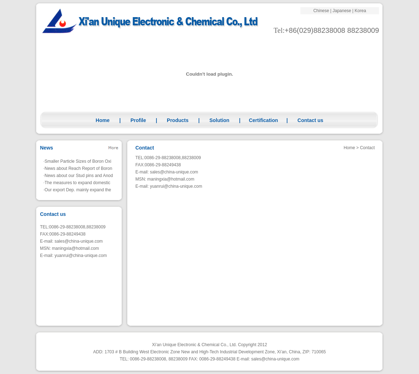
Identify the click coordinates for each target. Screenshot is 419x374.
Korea (360, 10)
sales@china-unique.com (79, 241)
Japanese (342, 10)
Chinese (321, 10)
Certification (263, 120)
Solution (219, 120)
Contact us (310, 120)
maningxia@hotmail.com (75, 248)
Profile (138, 120)
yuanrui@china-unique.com (81, 255)
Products (178, 120)
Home (103, 120)
